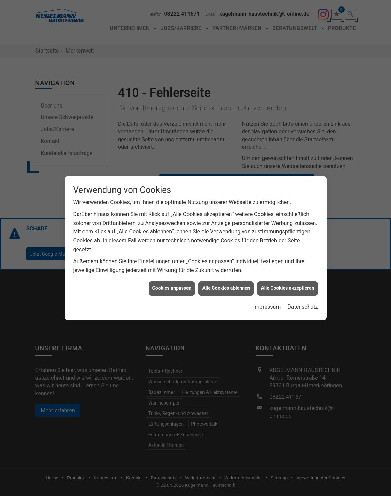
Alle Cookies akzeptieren (287, 283)
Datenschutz (302, 302)
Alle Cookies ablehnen (226, 283)
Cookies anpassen (172, 283)
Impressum (267, 302)
